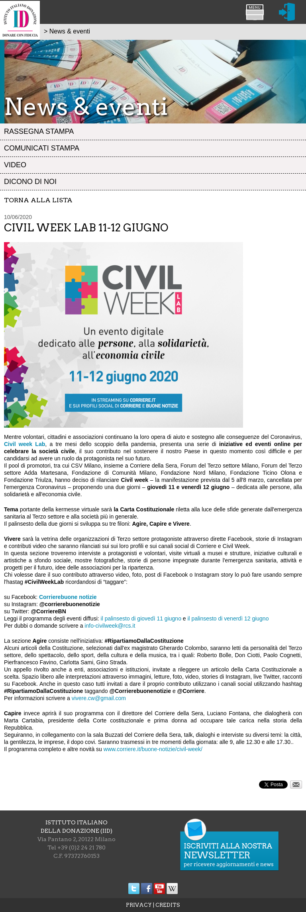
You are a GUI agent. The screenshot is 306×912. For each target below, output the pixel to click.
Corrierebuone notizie (68, 597)
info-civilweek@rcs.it (109, 625)
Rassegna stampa (39, 131)
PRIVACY (139, 905)
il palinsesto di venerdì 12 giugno (228, 618)
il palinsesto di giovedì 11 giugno (141, 618)
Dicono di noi (30, 182)
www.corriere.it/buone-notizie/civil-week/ (153, 749)
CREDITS (167, 905)
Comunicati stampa (41, 148)
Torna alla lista (38, 200)
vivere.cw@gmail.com (99, 698)
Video (15, 165)
